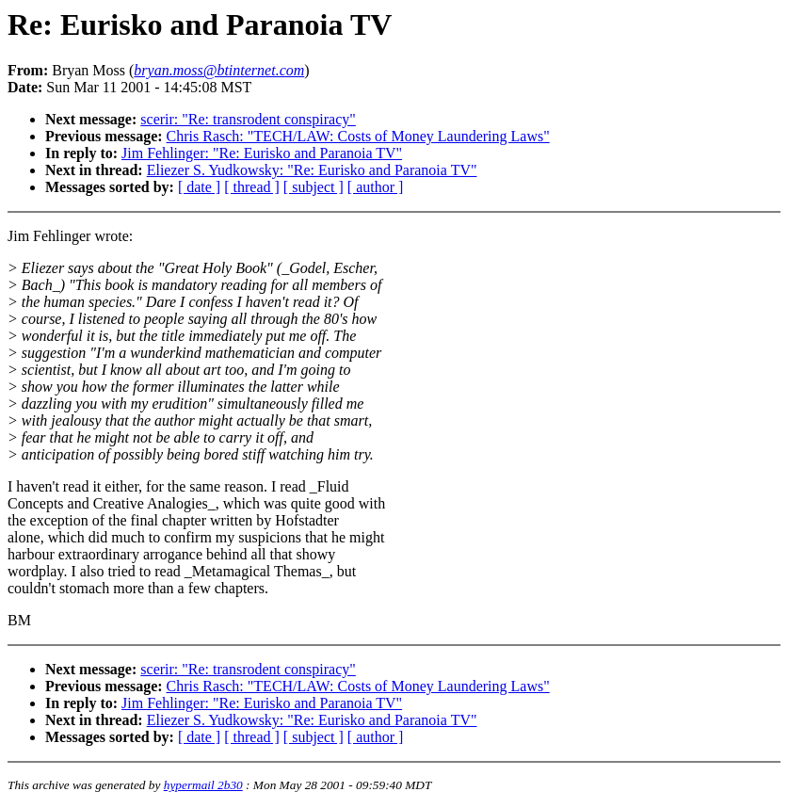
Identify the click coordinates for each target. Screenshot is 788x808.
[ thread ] (252, 187)
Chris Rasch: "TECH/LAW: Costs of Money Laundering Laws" (358, 136)
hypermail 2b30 (203, 785)
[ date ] (199, 187)
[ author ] (375, 187)
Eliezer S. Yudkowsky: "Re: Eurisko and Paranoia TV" (312, 170)
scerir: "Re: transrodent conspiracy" (248, 119)
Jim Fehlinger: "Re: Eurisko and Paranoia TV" (261, 153)
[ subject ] (313, 187)
